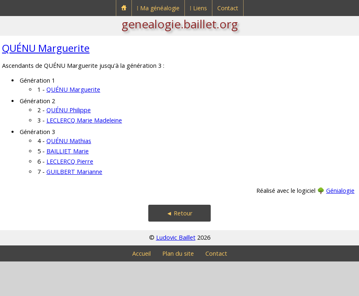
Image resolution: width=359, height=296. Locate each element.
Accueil (141, 253)
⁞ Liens (198, 8)
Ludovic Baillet (176, 237)
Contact (227, 8)
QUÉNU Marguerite (46, 48)
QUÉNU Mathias (68, 141)
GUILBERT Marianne (74, 172)
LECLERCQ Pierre (69, 161)
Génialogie (340, 190)
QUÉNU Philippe (68, 110)
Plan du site (178, 253)
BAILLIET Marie (67, 151)
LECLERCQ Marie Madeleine (84, 120)
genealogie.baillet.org (180, 24)
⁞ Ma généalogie (158, 8)
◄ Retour (179, 213)
